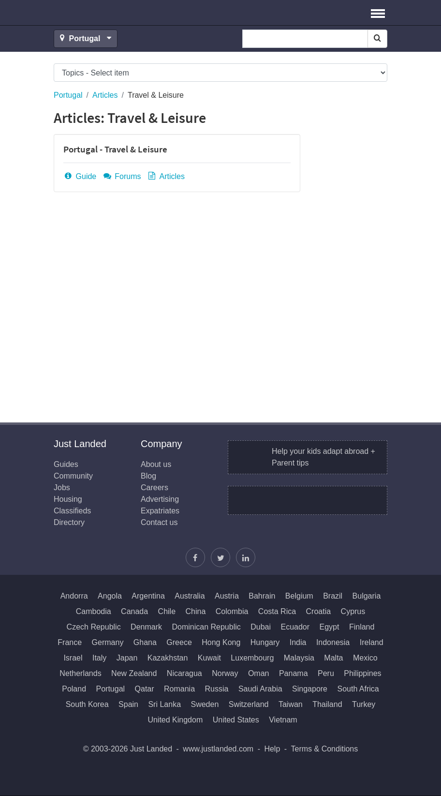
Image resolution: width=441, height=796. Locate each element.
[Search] (377, 39)
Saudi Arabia (260, 689)
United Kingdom (175, 720)
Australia (190, 596)
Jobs (62, 487)
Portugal (68, 95)
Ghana (145, 642)
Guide (79, 176)
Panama (293, 673)
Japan (127, 658)
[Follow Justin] (220, 557)
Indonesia (333, 642)
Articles (105, 95)
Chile (167, 611)
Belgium (299, 596)
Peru (326, 673)
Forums (122, 176)
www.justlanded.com (218, 749)
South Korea (87, 704)
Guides (66, 464)
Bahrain (262, 596)
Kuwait (209, 658)
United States (236, 720)
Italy (99, 658)
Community (73, 476)
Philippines (362, 673)
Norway (225, 673)
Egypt (329, 627)
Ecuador (294, 627)
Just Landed (90, 12)
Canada (134, 611)
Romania (179, 689)
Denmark (146, 627)
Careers (154, 487)
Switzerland (249, 704)
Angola (110, 596)
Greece (178, 642)
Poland (74, 689)
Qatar (144, 689)
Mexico (365, 658)
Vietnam (283, 720)
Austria (227, 596)
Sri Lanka (164, 704)
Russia (217, 689)
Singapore (309, 689)
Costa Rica (277, 611)
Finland (361, 627)
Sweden (205, 704)
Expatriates (160, 511)
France (70, 642)
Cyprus (353, 611)
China (196, 611)
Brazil (332, 596)
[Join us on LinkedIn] (245, 557)
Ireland (371, 642)
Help (272, 749)
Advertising (160, 499)
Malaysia (299, 658)
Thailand (327, 704)
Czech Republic (94, 627)
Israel (72, 658)
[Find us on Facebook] (195, 557)
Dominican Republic (206, 627)
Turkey (363, 704)
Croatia (318, 611)
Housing (68, 499)
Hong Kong (221, 642)
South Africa (358, 689)
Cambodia (93, 611)
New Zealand (134, 673)
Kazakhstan (167, 658)
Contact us (159, 522)
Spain (128, 704)
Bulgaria (367, 596)
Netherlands (80, 673)
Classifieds (72, 511)
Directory (69, 522)
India (298, 642)
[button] (378, 12)
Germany (108, 642)
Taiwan (291, 704)
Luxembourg (252, 658)
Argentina (148, 596)
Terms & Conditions (324, 749)
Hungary (264, 642)
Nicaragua (184, 673)
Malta (333, 658)
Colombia (232, 611)
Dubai (260, 627)
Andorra (74, 596)
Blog (148, 476)
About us (156, 464)
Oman (258, 673)
